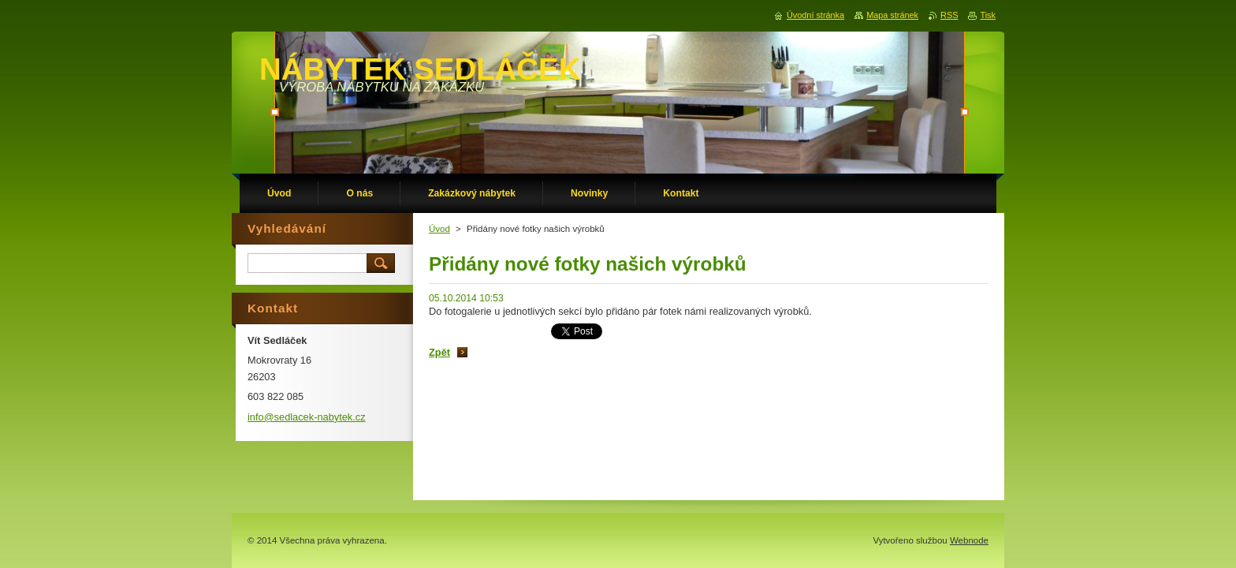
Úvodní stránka (815, 15)
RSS (949, 15)
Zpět (439, 352)
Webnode (969, 540)
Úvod (439, 229)
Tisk (988, 15)
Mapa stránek (892, 15)
